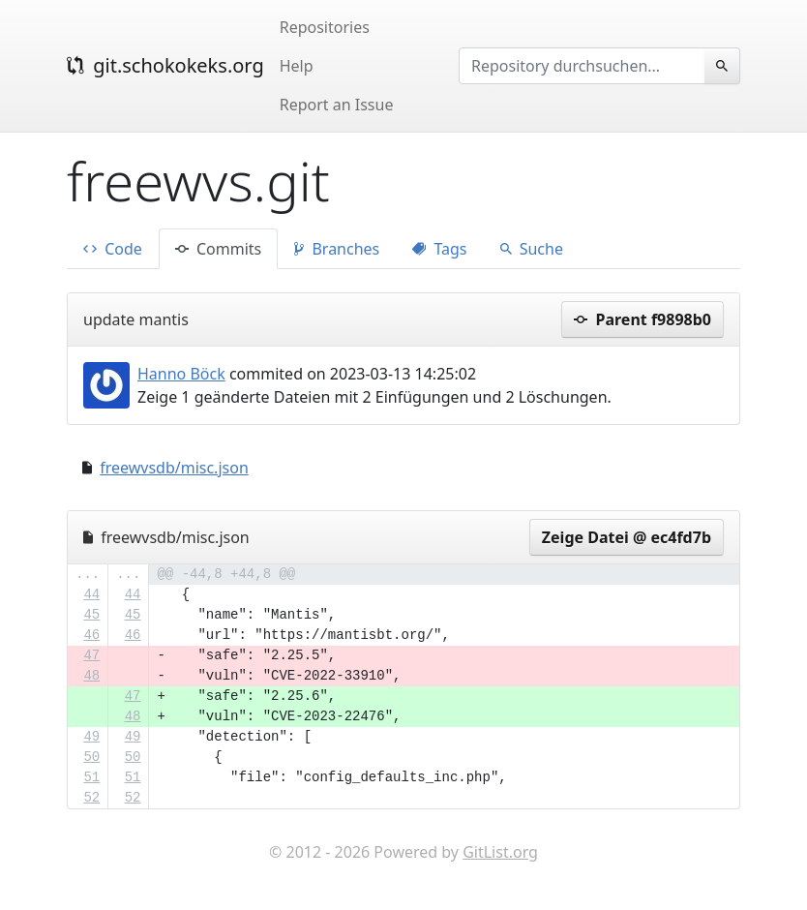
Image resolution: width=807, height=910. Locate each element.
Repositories (325, 27)
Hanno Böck (181, 373)
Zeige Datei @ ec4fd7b (626, 537)
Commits (218, 248)
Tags (439, 248)
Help (297, 65)
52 (91, 797)
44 (91, 594)
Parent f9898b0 (642, 319)
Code (112, 248)
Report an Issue (337, 104)
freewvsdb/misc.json (174, 467)
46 (91, 635)
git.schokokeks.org (165, 65)
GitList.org (500, 852)
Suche (531, 248)
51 (91, 777)
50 (91, 757)
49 (91, 736)
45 (91, 614)
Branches (336, 248)
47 (91, 655)
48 (91, 675)
